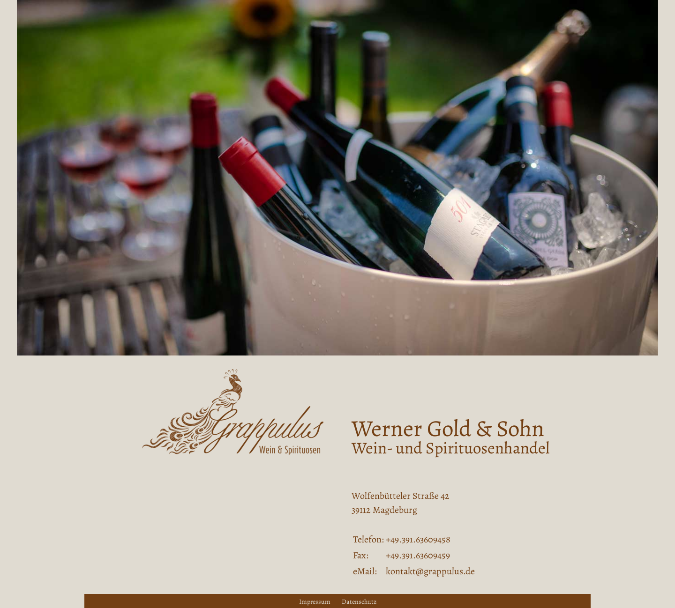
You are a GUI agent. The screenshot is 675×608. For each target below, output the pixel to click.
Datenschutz (359, 601)
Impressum (314, 601)
